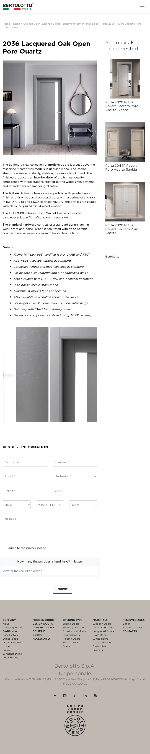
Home (6, 23)
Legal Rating (10, 657)
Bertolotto (112, 256)
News (6, 623)
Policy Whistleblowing (12, 652)
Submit (63, 589)
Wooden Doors (102, 623)
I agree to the (24, 547)
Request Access (132, 627)
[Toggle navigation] (142, 6)
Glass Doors (100, 635)
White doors (100, 638)
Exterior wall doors (74, 631)
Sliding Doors (71, 623)
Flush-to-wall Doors (71, 644)
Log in (127, 623)
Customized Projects (100, 648)
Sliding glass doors (74, 627)
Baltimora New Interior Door (80, 23)
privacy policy (36, 547)
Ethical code (10, 638)
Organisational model (12, 644)
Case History (10, 635)
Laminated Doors (103, 627)
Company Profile (13, 627)
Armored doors (102, 642)
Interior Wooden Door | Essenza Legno (36, 23)
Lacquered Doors (103, 631)
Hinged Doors (71, 635)
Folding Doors (71, 638)
